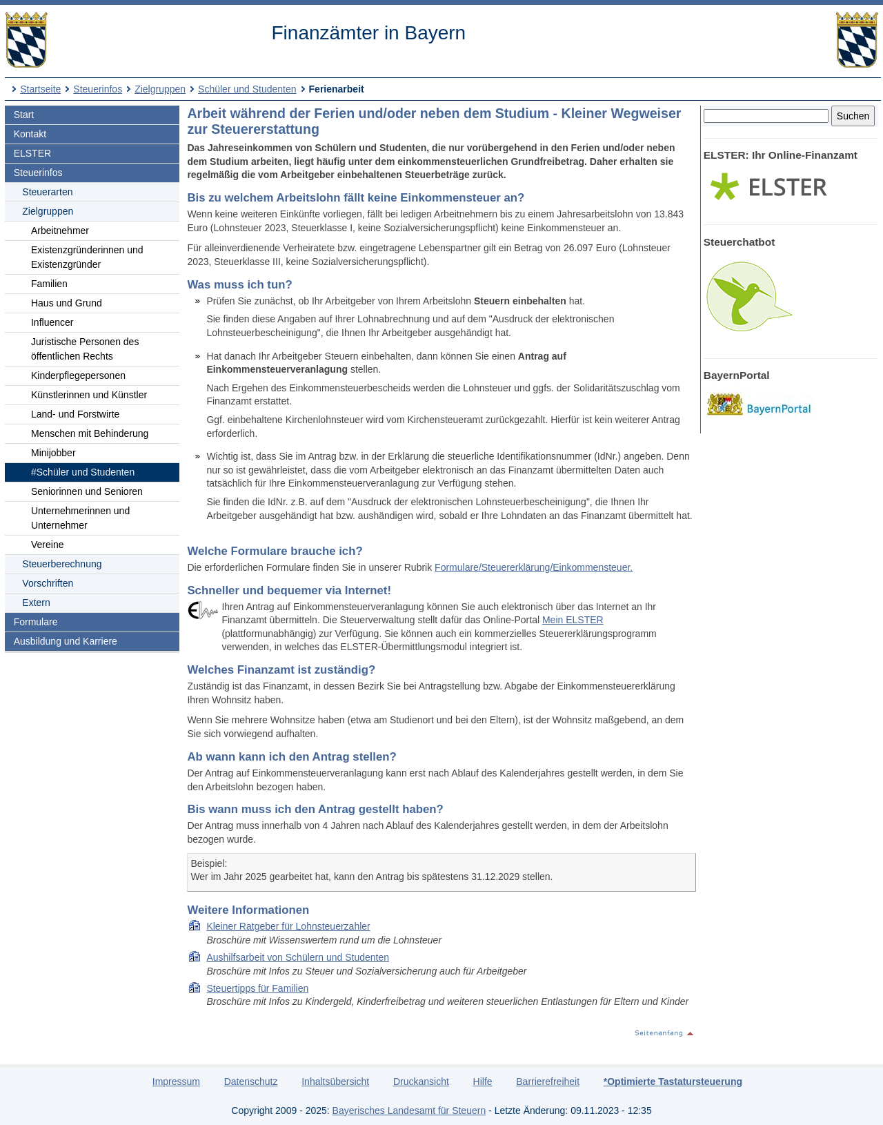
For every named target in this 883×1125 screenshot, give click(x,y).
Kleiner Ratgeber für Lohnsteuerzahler (288, 926)
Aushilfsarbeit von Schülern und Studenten (297, 957)
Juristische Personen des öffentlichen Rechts (85, 349)
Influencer (52, 322)
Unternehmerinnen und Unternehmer (80, 518)
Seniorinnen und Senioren (87, 491)
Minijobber (53, 452)
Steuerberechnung (61, 563)
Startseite (40, 89)
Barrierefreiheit (547, 1081)
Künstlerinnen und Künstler (89, 394)
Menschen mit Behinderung (89, 433)
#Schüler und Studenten (83, 472)
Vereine (47, 544)
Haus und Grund (66, 303)
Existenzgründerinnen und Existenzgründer (87, 257)
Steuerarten (47, 191)
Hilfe (483, 1081)
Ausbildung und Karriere (65, 641)
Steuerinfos (97, 89)
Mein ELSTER (573, 619)
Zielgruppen (160, 89)
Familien (49, 283)
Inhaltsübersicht (335, 1081)
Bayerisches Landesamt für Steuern (409, 1110)
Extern (36, 602)
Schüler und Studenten (247, 89)
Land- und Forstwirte (75, 414)
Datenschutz (251, 1081)
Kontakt (30, 133)
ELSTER (32, 153)
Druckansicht (421, 1081)
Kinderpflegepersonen (78, 375)
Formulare (36, 621)
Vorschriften (47, 583)
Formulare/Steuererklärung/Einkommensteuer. (534, 567)
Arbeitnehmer (60, 230)
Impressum (176, 1081)
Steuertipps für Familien (257, 988)
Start (24, 114)
